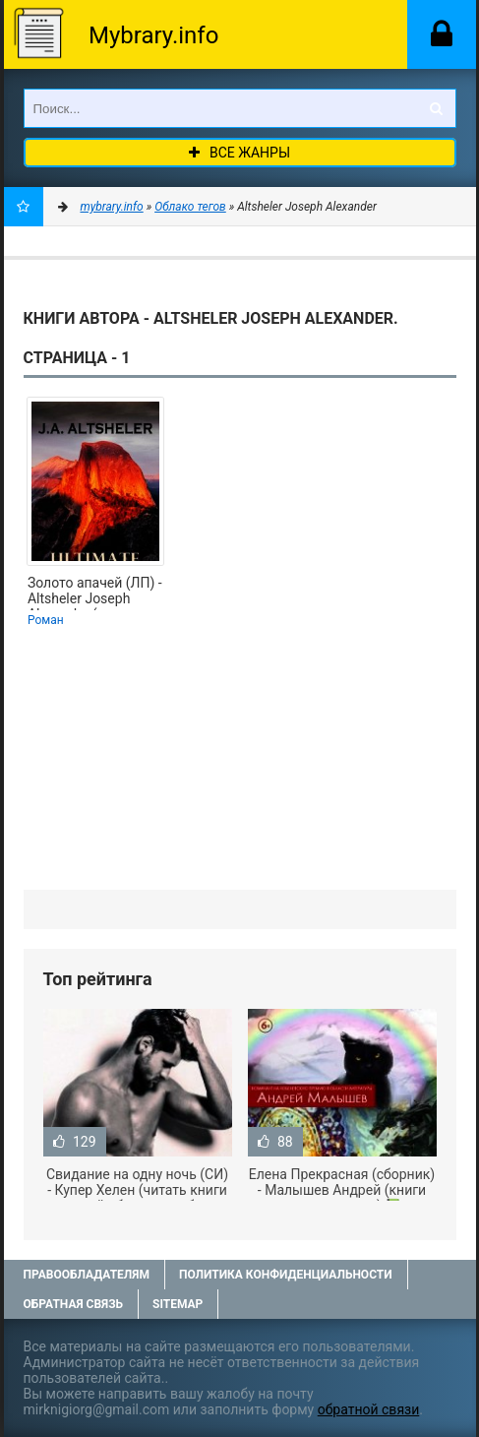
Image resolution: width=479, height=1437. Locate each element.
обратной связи (369, 1409)
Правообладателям (87, 1274)
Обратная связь (74, 1304)
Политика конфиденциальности (285, 1274)
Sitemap (177, 1304)
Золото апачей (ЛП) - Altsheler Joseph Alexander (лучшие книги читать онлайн (95, 592)
